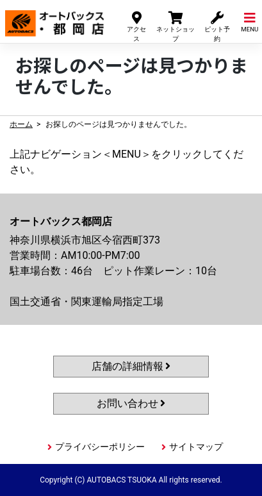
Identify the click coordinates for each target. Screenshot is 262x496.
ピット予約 (217, 26)
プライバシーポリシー (100, 447)
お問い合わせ (131, 403)
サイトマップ (196, 447)
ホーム (21, 124)
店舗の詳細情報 (131, 366)
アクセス (136, 26)
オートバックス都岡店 (54, 18)
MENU (249, 21)
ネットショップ (175, 26)
